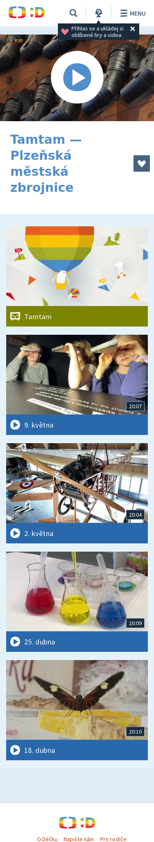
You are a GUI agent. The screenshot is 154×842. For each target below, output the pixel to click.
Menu (131, 13)
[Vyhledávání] (73, 13)
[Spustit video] (77, 78)
